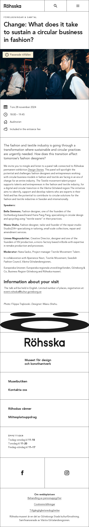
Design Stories (36, 170)
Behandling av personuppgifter (44, 498)
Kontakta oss (17, 390)
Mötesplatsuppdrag (22, 417)
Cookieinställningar (44, 504)
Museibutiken (17, 381)
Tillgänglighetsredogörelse (45, 510)
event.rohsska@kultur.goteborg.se (23, 292)
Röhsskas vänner (20, 408)
